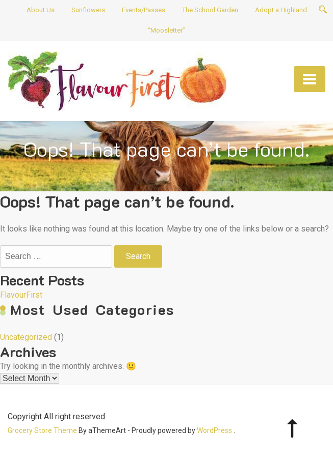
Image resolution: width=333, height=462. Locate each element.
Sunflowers (88, 10)
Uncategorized (26, 337)
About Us (41, 10)
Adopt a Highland (281, 10)
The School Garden (210, 10)
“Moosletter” (166, 30)
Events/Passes (143, 10)
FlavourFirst (21, 295)
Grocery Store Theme (42, 430)
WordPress (214, 430)
